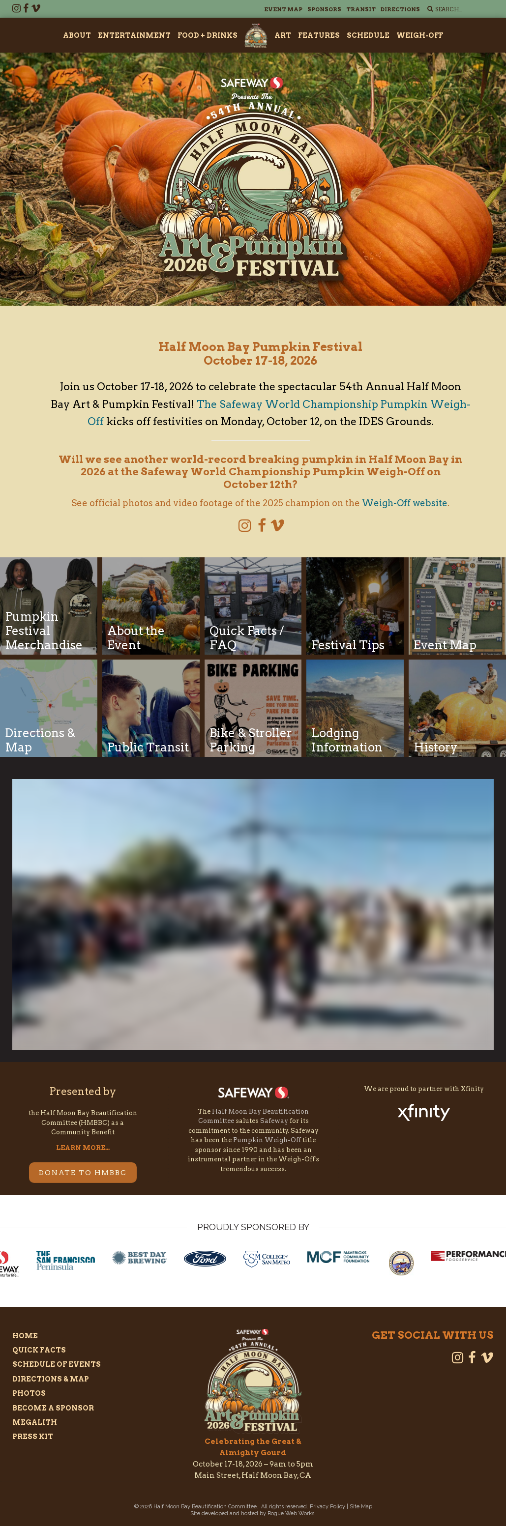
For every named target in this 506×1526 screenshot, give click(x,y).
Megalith (34, 1422)
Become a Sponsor (53, 1408)
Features (319, 35)
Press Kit (32, 1436)
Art (282, 35)
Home (25, 1336)
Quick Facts (39, 1350)
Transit (361, 9)
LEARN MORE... (83, 1148)
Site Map (361, 1506)
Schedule (368, 35)
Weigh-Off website (404, 503)
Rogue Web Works (291, 1513)
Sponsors (324, 9)
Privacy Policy (327, 1506)
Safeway (274, 1120)
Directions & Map (50, 1379)
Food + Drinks (208, 35)
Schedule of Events (56, 1364)
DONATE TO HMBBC (83, 1173)
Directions (400, 9)
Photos (29, 1393)
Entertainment (134, 35)
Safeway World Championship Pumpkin (283, 471)
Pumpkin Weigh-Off (267, 1140)
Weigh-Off (419, 35)
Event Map (283, 9)
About (77, 35)
